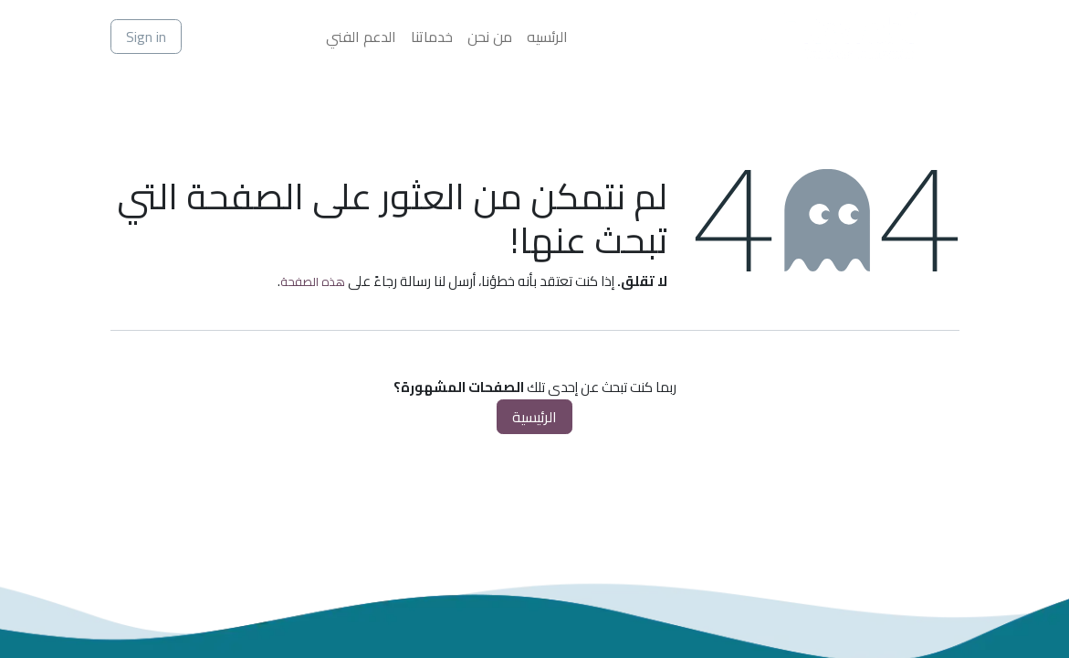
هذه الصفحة (312, 281)
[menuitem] (547, 36)
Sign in (146, 36)
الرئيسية (534, 416)
